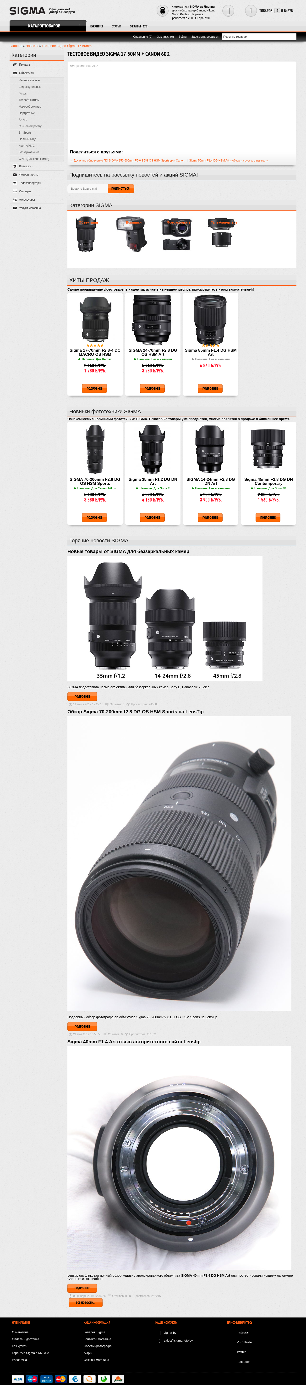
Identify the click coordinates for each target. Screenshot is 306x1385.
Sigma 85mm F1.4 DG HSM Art (210, 352)
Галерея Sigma (94, 1332)
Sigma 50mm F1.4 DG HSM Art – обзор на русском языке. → (228, 160)
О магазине (20, 1332)
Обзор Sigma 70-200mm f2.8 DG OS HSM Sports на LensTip (135, 711)
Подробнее (82, 696)
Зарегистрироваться (205, 36)
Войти (183, 36)
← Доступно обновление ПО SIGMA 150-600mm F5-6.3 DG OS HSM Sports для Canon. (127, 160)
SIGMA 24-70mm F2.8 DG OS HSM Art (153, 352)
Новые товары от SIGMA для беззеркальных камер (128, 551)
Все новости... (85, 1303)
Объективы (88, 222)
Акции (88, 1353)
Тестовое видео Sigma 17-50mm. (67, 46)
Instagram (244, 1332)
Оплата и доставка (25, 1339)
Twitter (241, 1352)
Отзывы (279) (139, 26)
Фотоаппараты (179, 222)
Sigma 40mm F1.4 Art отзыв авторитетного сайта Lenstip (134, 1041)
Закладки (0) (165, 36)
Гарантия (96, 26)
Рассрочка (19, 1360)
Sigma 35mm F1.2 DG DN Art (153, 481)
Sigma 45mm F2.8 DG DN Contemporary (268, 481)
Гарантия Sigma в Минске (30, 1353)
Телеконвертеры (225, 222)
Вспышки (134, 222)
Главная (16, 46)
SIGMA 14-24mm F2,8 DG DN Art (210, 481)
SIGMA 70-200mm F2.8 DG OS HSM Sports (95, 481)
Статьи (116, 26)
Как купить (19, 1346)
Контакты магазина (97, 1339)
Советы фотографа (98, 1346)
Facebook (243, 1362)
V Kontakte (244, 1342)
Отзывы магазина (96, 1360)
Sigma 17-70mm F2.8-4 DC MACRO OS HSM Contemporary (95, 352)
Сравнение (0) (142, 36)
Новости (32, 46)
